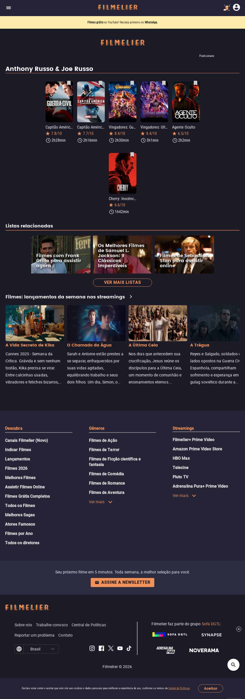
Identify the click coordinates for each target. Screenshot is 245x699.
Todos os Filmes (20, 505)
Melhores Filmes (20, 477)
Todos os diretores (22, 542)
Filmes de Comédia (106, 474)
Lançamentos (17, 459)
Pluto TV (180, 477)
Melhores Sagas (20, 515)
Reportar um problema (35, 635)
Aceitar (210, 688)
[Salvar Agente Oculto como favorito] (195, 83)
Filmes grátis (95, 22)
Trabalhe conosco (52, 625)
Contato (65, 635)
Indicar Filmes (18, 449)
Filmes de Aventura (106, 492)
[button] (53, 649)
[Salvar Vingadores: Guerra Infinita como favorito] (132, 83)
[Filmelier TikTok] (129, 649)
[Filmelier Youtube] (120, 649)
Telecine (180, 467)
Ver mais (101, 501)
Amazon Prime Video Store (197, 449)
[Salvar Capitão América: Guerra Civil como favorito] (69, 83)
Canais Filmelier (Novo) (26, 440)
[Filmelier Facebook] (101, 649)
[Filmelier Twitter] (110, 649)
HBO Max (181, 458)
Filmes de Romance (107, 483)
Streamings (183, 428)
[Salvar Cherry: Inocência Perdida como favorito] (132, 154)
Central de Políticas (179, 688)
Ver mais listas (122, 282)
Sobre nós (23, 625)
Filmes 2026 (16, 468)
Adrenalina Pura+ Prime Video (200, 486)
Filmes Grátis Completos (27, 496)
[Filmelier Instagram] (92, 649)
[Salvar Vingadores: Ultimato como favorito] (164, 83)
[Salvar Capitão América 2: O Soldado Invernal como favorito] (100, 83)
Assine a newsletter (122, 582)
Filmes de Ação (103, 440)
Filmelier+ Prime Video (193, 439)
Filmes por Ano (19, 533)
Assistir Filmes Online (25, 487)
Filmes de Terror (104, 449)
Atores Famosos (20, 524)
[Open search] (233, 665)
